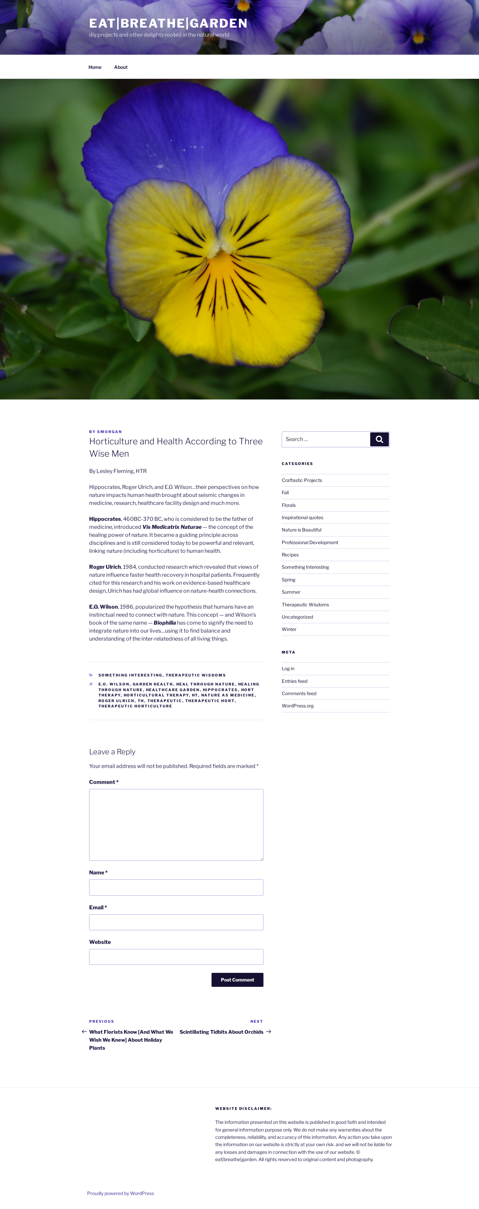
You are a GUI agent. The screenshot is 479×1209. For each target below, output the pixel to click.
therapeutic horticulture (135, 706)
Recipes (290, 554)
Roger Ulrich (116, 700)
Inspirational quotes (302, 517)
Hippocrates (220, 689)
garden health (153, 684)
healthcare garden (173, 689)
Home (94, 67)
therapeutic (164, 700)
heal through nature (205, 684)
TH (141, 700)
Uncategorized (297, 617)
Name (98, 872)
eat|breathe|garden (168, 23)
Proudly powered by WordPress (120, 1193)
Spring (288, 579)
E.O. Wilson (114, 684)
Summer (291, 592)
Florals (289, 505)
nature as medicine (228, 695)
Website (100, 942)
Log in (288, 668)
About (121, 67)
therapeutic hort (210, 700)
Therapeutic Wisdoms (196, 675)
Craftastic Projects (302, 480)
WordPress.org (298, 705)
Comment (104, 782)
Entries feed (294, 681)
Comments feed (299, 693)
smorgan (109, 431)
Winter (289, 629)
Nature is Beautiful (301, 529)
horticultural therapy (156, 695)
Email (98, 907)
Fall (285, 492)
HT (195, 695)
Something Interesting (130, 675)
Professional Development (310, 542)
